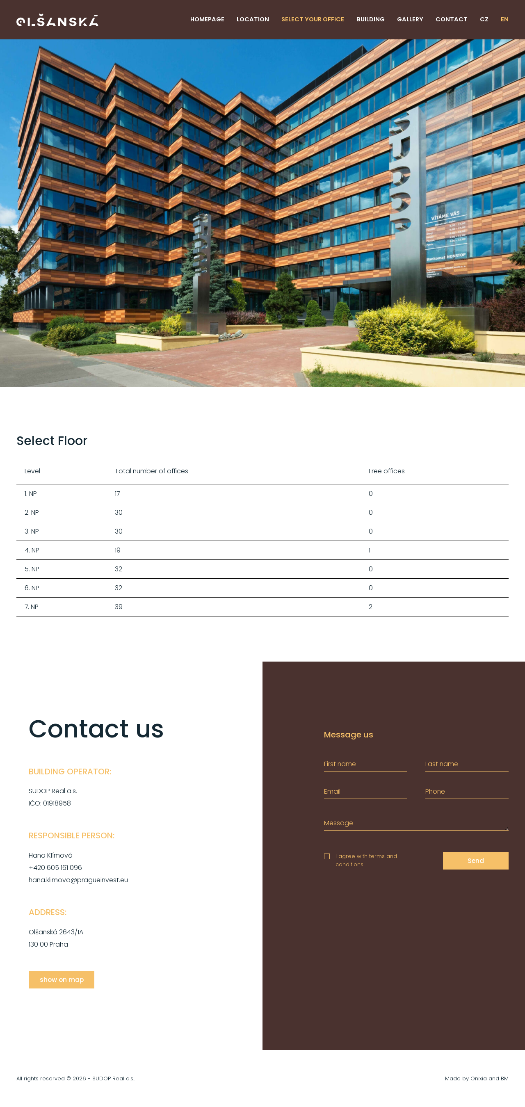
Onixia (478, 1078)
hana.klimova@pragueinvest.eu (78, 880)
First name (340, 764)
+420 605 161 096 (55, 867)
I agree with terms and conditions (366, 860)
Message (338, 823)
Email (332, 791)
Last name (441, 764)
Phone (435, 791)
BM (505, 1078)
